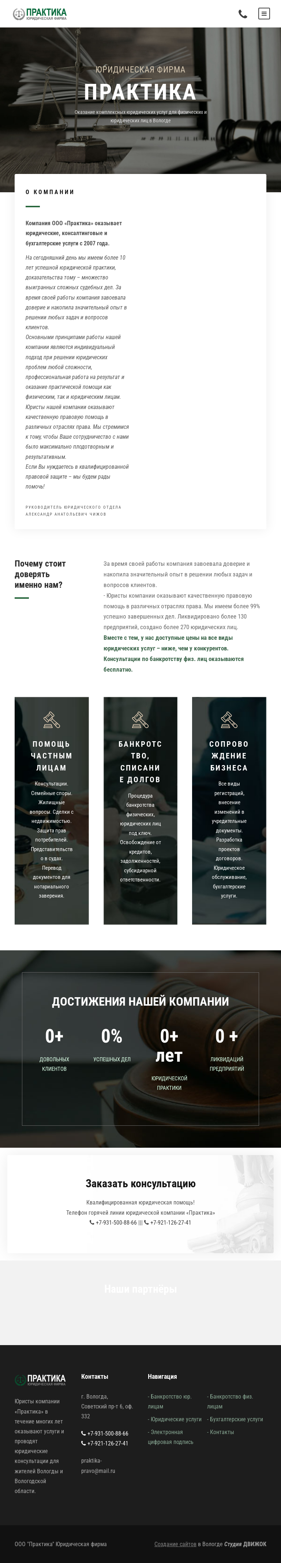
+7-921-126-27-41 (167, 1222)
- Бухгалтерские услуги (235, 1419)
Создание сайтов (175, 1544)
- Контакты (220, 1432)
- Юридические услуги (175, 1419)
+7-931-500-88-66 (113, 1222)
